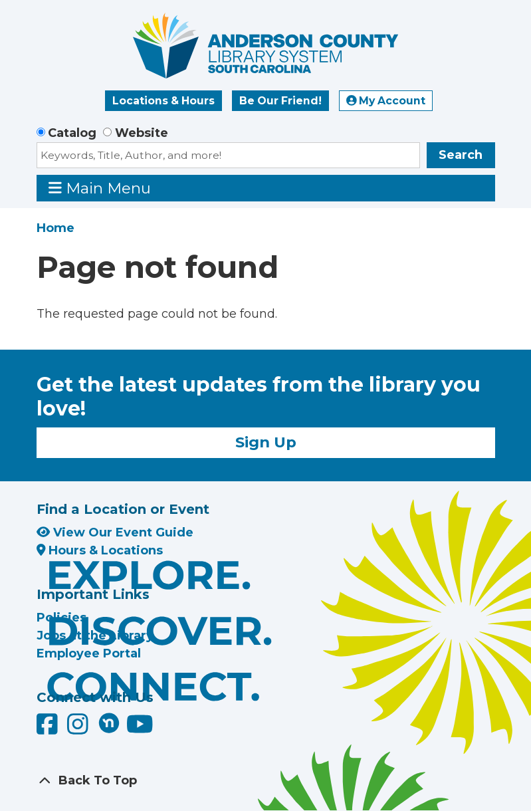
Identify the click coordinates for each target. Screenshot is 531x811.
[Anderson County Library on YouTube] (140, 728)
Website (141, 133)
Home (55, 228)
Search (460, 155)
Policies (61, 617)
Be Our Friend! (280, 100)
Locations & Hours (163, 100)
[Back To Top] (266, 780)
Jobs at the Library (95, 635)
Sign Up (265, 442)
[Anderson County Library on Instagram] (79, 728)
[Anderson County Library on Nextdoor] (109, 722)
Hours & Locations (100, 550)
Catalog (72, 133)
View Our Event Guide (115, 532)
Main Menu (100, 187)
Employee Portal (89, 653)
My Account (386, 100)
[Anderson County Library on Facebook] (49, 728)
